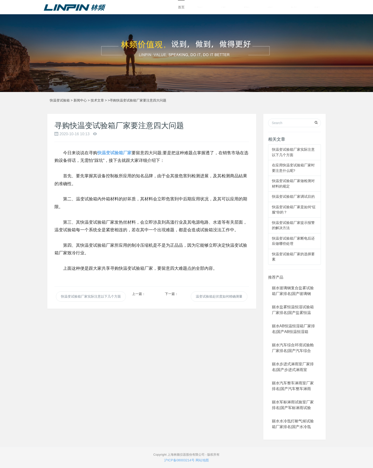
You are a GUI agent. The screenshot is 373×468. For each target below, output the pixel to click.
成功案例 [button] (270, 7)
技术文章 (97, 100)
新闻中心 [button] (247, 7)
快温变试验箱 (60, 100)
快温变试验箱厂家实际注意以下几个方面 (91, 296)
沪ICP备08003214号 (179, 460)
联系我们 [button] (317, 7)
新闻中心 (80, 100)
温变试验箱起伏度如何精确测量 (219, 296)
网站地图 (202, 460)
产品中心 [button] (200, 7)
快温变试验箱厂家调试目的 (293, 196)
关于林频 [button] (223, 7)
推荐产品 (275, 277)
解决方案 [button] (294, 7)
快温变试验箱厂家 (114, 152)
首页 (181, 7)
